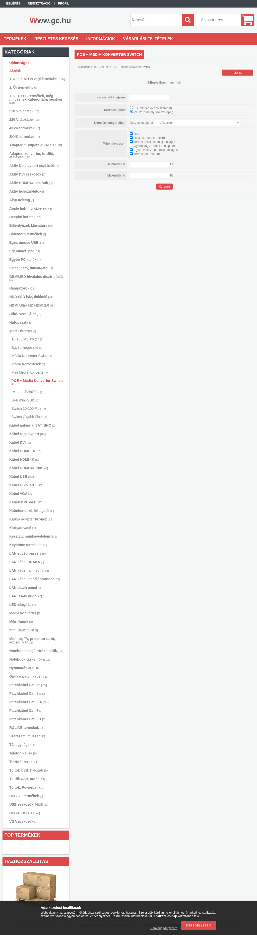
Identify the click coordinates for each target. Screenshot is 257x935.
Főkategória (83, 66)
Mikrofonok (21, 622)
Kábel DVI (20, 442)
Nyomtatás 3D (24, 668)
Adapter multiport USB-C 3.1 (35, 145)
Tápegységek (22, 745)
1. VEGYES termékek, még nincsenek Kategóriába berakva (35, 99)
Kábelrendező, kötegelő (31, 511)
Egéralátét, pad (24, 251)
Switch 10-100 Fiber (29, 408)
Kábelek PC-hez (25, 502)
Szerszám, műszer (27, 736)
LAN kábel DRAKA (26, 562)
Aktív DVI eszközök (27, 174)
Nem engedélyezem (163, 928)
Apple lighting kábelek (30, 208)
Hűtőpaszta (20, 322)
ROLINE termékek (26, 728)
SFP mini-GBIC (25, 400)
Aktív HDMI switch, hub (31, 183)
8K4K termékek (24, 137)
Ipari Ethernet (22, 331)
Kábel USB (21, 477)
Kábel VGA (20, 494)
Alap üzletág (21, 200)
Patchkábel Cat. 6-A (28, 702)
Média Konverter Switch (32, 356)
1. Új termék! (23, 87)
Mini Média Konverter (30, 372)
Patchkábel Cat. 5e (28, 685)
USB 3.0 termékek (26, 796)
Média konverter (24, 613)
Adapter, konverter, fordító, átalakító (31, 155)
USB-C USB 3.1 (24, 813)
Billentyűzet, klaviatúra (30, 225)
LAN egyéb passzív (27, 553)
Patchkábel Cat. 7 (25, 711)
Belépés (13, 3)
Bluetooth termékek (27, 234)
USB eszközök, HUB (28, 804)
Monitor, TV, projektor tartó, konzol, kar (32, 640)
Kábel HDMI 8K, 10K (28, 468)
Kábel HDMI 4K (24, 459)
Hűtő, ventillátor (25, 314)
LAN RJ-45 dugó (25, 596)
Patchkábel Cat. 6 (27, 693)
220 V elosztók (24, 111)
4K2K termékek (24, 128)
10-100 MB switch (27, 339)
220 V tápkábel (24, 120)
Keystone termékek (28, 545)
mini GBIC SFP (23, 630)
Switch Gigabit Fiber (29, 417)
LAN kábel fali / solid (29, 570)
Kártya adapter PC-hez (30, 519)
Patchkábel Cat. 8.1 (27, 719)
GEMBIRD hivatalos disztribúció (36, 278)
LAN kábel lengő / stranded (34, 579)
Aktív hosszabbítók (27, 191)
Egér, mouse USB (26, 243)
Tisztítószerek (23, 762)
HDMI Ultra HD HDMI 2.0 (31, 305)
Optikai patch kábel (28, 676)
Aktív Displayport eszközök (33, 166)
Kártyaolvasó (23, 528)
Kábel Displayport (27, 434)
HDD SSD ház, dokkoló (30, 297)
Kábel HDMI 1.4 (25, 451)
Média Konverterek (28, 364)
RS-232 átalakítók (27, 392)
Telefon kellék (23, 753)
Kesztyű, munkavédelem (33, 536)
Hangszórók (22, 288)
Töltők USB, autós (27, 779)
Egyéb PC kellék (25, 260)
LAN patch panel (25, 588)
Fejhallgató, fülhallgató (31, 268)
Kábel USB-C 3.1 (25, 485)
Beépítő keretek (25, 217)
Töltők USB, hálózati (28, 770)
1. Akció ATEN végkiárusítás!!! (37, 79)
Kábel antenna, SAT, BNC (32, 425)
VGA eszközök (23, 822)
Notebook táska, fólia (29, 659)
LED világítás (23, 605)
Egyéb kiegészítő (27, 347)
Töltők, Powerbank (26, 787)
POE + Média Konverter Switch (37, 382)
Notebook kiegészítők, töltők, (36, 651)
